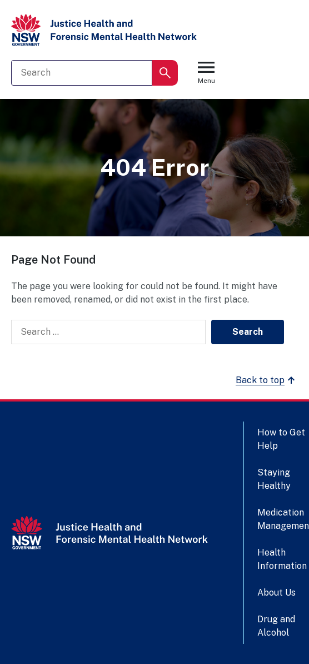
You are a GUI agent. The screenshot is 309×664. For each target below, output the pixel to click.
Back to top (267, 380)
